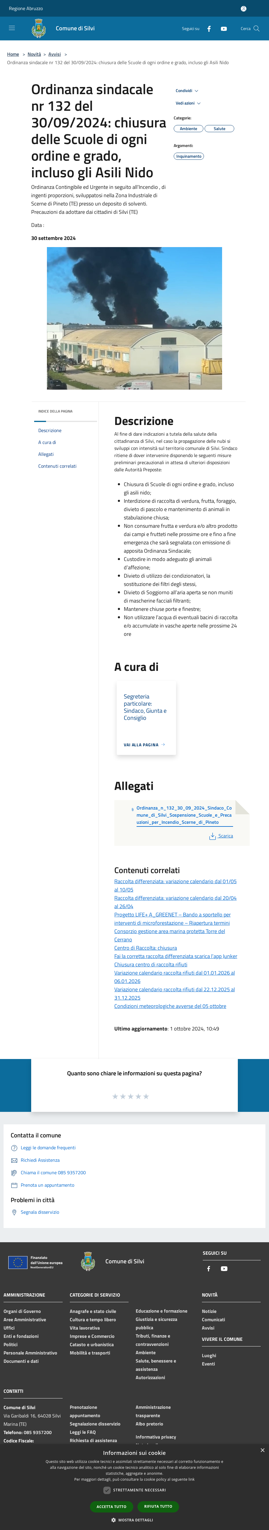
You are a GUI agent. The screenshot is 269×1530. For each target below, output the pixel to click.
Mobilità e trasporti (90, 1352)
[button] (134, 1520)
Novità (34, 54)
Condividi (188, 90)
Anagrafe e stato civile (93, 1311)
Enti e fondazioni (21, 1336)
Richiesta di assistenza (93, 1440)
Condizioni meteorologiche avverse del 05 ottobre (170, 1006)
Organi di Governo (22, 1311)
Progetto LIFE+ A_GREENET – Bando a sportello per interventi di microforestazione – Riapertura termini (172, 919)
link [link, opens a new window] (192, 1479)
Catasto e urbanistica (92, 1344)
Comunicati (213, 1319)
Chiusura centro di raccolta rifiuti (150, 964)
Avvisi (54, 54)
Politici (11, 1344)
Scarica (220, 835)
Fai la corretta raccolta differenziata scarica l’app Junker (175, 956)
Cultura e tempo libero (93, 1319)
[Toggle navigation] (11, 27)
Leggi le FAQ (83, 1432)
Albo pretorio (149, 1423)
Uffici (9, 1327)
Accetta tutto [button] (111, 1506)
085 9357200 (38, 1432)
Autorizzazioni (150, 1377)
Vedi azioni (189, 103)
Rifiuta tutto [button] (158, 1506)
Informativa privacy (156, 1436)
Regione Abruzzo (26, 8)
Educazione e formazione (161, 1310)
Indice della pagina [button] (55, 411)
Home (13, 54)
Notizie (209, 1311)
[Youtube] (221, 28)
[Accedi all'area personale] (243, 9)
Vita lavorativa (85, 1327)
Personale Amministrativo (30, 1352)
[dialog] (134, 1487)
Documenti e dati (21, 1361)
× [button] (262, 1450)
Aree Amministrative (25, 1319)
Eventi (208, 1363)
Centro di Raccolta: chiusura (145, 948)
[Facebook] (207, 28)
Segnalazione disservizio (95, 1423)
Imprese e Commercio (92, 1336)
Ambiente (146, 1352)
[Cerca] (256, 28)
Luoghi (209, 1355)
